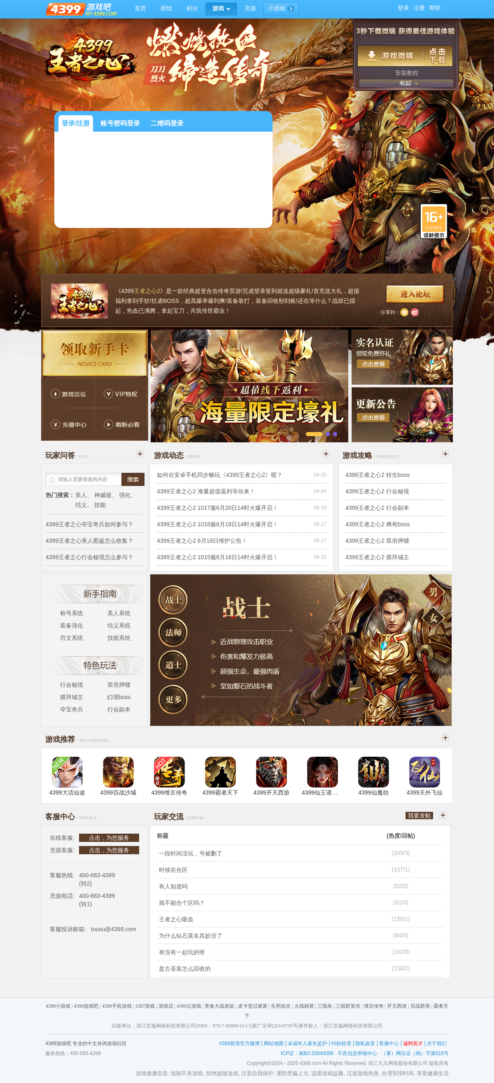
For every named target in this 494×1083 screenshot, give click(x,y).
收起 (406, 83)
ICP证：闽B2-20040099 (307, 1053)
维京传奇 (374, 1006)
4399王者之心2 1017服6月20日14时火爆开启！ (217, 507)
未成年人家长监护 (307, 1043)
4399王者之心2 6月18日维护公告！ (202, 540)
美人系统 (118, 613)
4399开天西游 (271, 792)
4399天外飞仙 (424, 792)
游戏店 (165, 1006)
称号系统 (71, 613)
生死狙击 (281, 1006)
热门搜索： (60, 495)
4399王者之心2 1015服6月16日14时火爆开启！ (217, 557)
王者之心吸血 (176, 919)
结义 (81, 505)
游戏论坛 (68, 392)
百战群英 (420, 1006)
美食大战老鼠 (219, 1006)
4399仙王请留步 (322, 792)
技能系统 (118, 637)
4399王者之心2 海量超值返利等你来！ (206, 491)
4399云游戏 (189, 1006)
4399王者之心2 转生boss (377, 475)
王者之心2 (147, 291)
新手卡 (94, 353)
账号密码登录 (120, 123)
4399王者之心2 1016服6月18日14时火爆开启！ (217, 524)
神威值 (103, 495)
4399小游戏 (58, 1006)
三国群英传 (348, 1006)
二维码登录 (167, 123)
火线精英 (304, 1006)
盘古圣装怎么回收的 (185, 968)
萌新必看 (121, 425)
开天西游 (397, 1006)
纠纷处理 (341, 1043)
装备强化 (71, 625)
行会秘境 (71, 684)
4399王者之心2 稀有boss (377, 524)
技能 (100, 505)
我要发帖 (419, 815)
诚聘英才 (413, 1043)
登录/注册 (76, 123)
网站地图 (274, 1043)
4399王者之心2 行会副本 (377, 507)
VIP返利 (121, 392)
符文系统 (71, 637)
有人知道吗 (173, 886)
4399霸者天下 (220, 792)
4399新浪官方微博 (239, 1043)
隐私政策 (365, 1043)
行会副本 (118, 709)
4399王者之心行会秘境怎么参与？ (89, 557)
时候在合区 (173, 870)
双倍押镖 (118, 684)
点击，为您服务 (109, 837)
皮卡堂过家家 (253, 1006)
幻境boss (119, 697)
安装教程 (406, 73)
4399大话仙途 (67, 792)
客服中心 (389, 1043)
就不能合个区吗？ (182, 902)
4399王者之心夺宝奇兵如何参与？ (89, 524)
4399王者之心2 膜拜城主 (377, 557)
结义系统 (118, 625)
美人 (81, 495)
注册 (419, 8)
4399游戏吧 (86, 1006)
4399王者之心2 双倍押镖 (377, 540)
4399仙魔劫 (373, 792)
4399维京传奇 (169, 792)
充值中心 (68, 425)
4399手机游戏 (117, 1006)
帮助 (434, 8)
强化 (124, 495)
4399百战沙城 (118, 792)
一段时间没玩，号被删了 (190, 853)
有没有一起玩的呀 (182, 952)
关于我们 (437, 1043)
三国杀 (324, 1006)
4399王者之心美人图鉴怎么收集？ (89, 540)
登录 (403, 8)
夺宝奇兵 (71, 709)
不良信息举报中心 (357, 1053)
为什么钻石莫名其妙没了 (190, 935)
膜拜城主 (71, 697)
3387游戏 (145, 1006)
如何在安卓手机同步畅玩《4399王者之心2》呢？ (219, 475)
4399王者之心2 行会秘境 (377, 491)
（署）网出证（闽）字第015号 (415, 1053)
